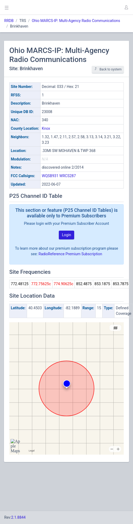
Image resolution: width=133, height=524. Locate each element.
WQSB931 (50, 176)
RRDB (9, 21)
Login (66, 235)
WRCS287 (67, 176)
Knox (46, 128)
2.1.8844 (18, 517)
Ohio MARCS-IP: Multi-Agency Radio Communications (76, 21)
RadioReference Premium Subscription (70, 254)
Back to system (108, 69)
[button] (126, 7)
